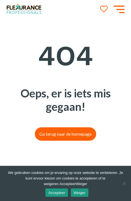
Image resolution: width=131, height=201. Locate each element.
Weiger (79, 193)
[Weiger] (124, 183)
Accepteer (56, 193)
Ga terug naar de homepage (65, 134)
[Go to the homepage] (24, 9)
